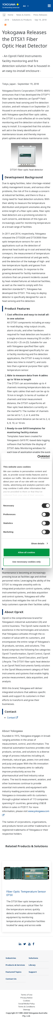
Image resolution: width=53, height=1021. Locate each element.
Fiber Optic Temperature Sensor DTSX (26, 893)
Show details (37, 543)
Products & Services (15, 965)
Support (33, 972)
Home (10, 14)
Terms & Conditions (26, 1006)
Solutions (33, 958)
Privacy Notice (26, 997)
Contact (12, 717)
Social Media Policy (26, 1003)
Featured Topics (13, 972)
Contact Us (11, 979)
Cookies (26, 1000)
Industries (11, 958)
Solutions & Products (22, 19)
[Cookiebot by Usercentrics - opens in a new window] (38, 457)
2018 (7, 19)
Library (32, 965)
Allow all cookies (26, 552)
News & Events (23, 14)
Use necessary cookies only (26, 562)
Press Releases (40, 14)
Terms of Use (26, 994)
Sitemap (26, 1009)
